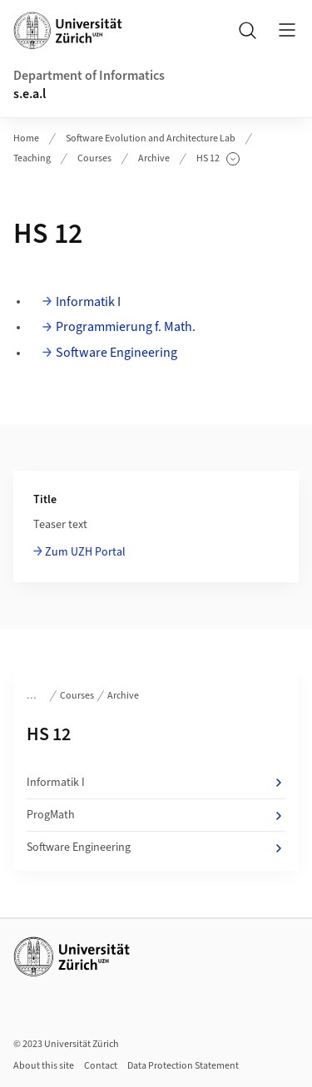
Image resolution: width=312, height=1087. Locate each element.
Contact (100, 1066)
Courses (94, 158)
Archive (154, 158)
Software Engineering (116, 352)
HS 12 (218, 158)
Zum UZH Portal (85, 552)
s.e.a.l (29, 94)
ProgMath (156, 815)
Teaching (32, 158)
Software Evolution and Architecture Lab (150, 138)
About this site (43, 1066)
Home (26, 138)
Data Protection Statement (183, 1066)
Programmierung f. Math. (126, 327)
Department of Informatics (89, 76)
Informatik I (88, 302)
